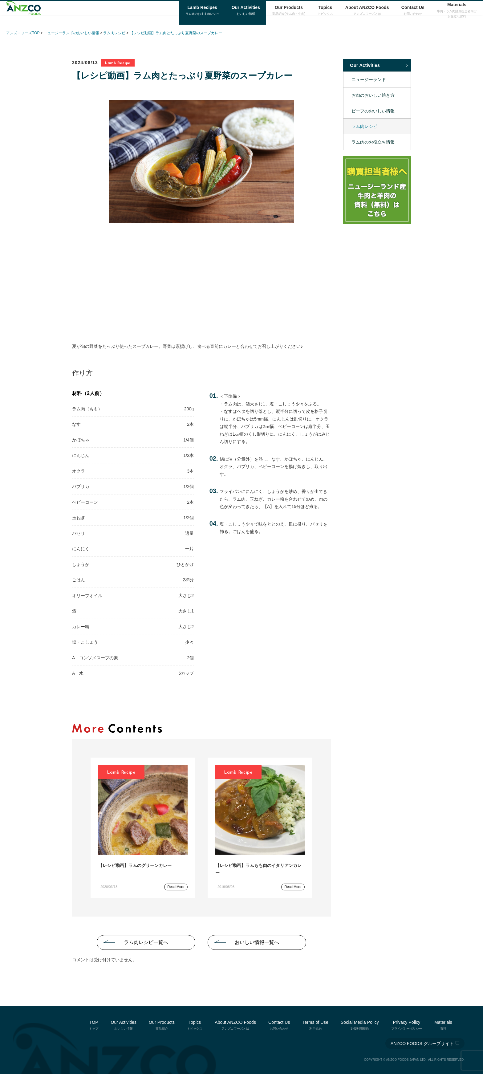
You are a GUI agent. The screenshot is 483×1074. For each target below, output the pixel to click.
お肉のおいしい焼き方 (373, 95)
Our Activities (365, 65)
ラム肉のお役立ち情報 (373, 142)
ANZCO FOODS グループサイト (422, 1043)
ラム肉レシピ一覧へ (146, 942)
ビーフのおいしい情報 (373, 110)
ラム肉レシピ (364, 126)
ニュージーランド (368, 79)
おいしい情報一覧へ (257, 942)
